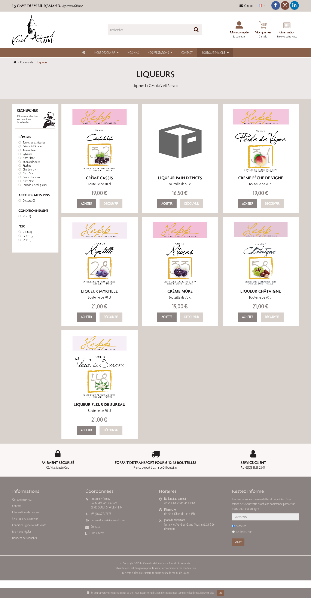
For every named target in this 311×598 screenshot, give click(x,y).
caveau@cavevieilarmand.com (108, 520)
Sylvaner (27, 154)
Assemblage (29, 150)
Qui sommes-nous (22, 499)
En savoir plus (207, 592)
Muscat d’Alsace (31, 161)
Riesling (27, 165)
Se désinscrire (241, 532)
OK (220, 593)
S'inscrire (239, 526)
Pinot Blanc (29, 158)
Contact (246, 5)
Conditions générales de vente (29, 525)
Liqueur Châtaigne (260, 291)
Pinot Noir (28, 181)
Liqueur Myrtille (99, 291)
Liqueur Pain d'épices (180, 177)
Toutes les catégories (34, 142)
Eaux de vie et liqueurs (35, 185)
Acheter (86, 204)
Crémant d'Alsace (32, 146)
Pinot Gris (28, 173)
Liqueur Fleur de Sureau (99, 404)
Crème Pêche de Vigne (260, 177)
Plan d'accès (97, 533)
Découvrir (111, 204)
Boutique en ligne (213, 52)
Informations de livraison (26, 512)
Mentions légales (21, 531)
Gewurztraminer (31, 177)
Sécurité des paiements (25, 518)
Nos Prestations (158, 52)
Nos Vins (133, 52)
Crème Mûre (180, 291)
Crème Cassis (99, 177)
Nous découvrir (104, 52)
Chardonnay (29, 169)
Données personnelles (24, 538)
